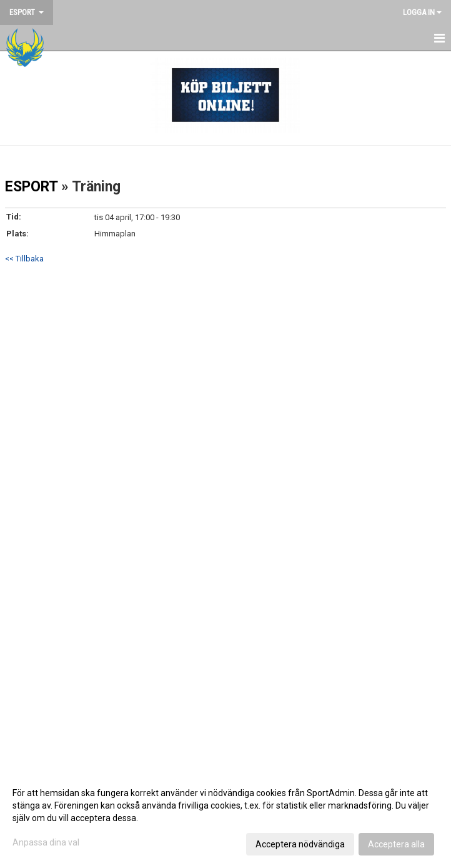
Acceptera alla (396, 844)
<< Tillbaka (24, 258)
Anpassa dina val (45, 842)
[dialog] (225, 818)
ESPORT (31, 186)
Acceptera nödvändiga (300, 844)
